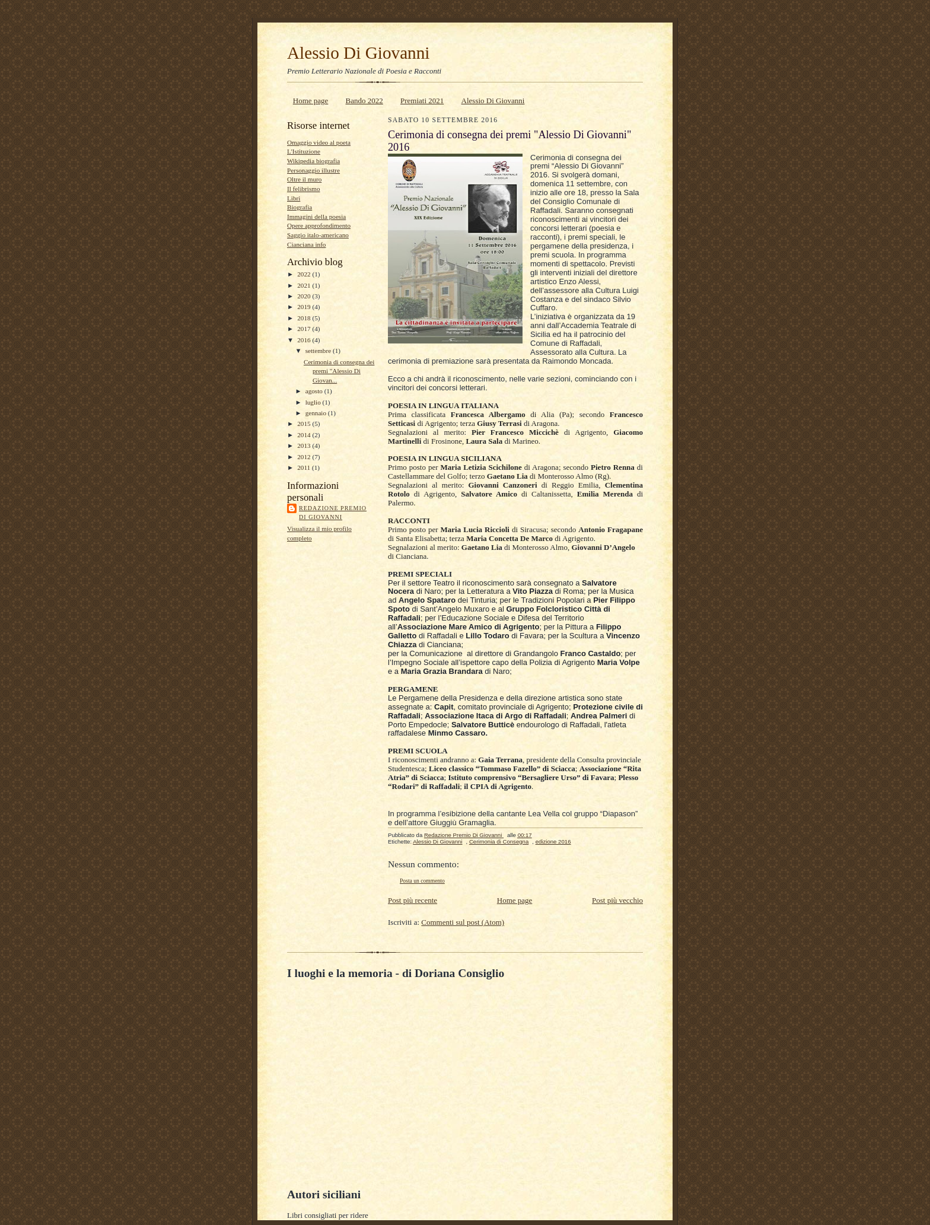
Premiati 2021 (422, 100)
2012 (304, 456)
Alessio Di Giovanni (358, 52)
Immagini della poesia (316, 216)
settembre (319, 350)
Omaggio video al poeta (319, 142)
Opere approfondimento (319, 225)
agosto (314, 390)
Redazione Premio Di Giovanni (333, 513)
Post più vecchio (617, 900)
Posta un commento (422, 880)
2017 (304, 328)
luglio (314, 402)
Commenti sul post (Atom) (462, 922)
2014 (304, 434)
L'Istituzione (303, 151)
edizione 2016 (553, 841)
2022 (304, 274)
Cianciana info (306, 244)
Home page (311, 100)
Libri (293, 198)
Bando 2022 (364, 100)
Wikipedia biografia (313, 160)
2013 (304, 445)
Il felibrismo (303, 188)
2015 (304, 423)
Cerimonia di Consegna (498, 841)
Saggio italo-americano (318, 234)
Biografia (299, 207)
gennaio (316, 412)
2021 (304, 285)
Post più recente (412, 900)
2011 (304, 467)
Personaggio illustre (313, 170)
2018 (304, 318)
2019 (304, 306)
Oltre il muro (304, 179)
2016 (304, 339)
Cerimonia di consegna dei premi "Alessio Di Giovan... (339, 371)
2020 (304, 296)
